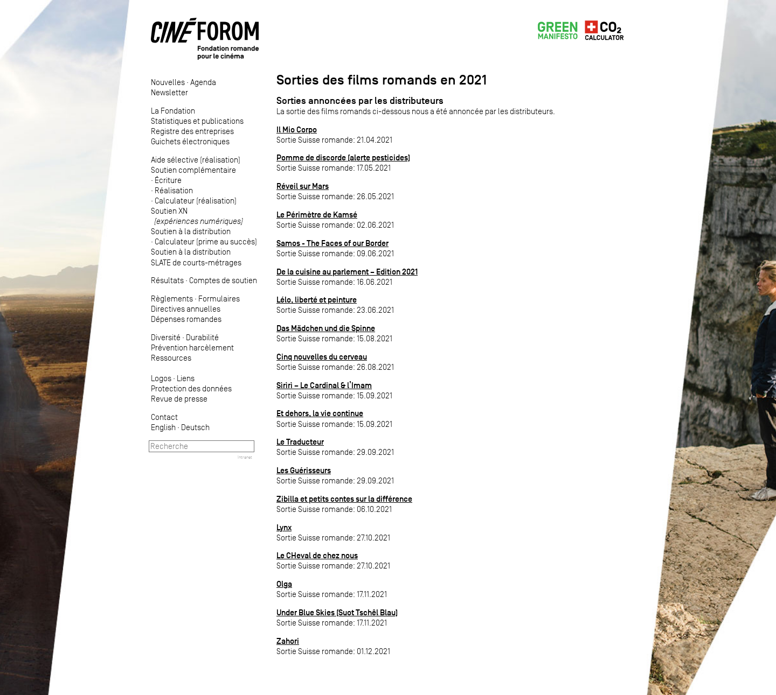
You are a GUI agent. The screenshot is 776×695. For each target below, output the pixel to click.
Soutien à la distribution (191, 231)
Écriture (168, 180)
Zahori (287, 641)
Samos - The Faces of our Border (332, 243)
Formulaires (219, 298)
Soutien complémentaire (193, 169)
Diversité (166, 337)
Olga (284, 584)
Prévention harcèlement (192, 347)
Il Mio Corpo (296, 129)
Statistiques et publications (197, 120)
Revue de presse (179, 398)
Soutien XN (197, 216)
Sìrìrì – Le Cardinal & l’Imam (324, 385)
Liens (186, 378)
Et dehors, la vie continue (319, 413)
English (163, 427)
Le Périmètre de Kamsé (316, 214)
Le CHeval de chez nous (317, 555)
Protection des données (191, 388)
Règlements (172, 298)
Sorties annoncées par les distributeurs (360, 101)
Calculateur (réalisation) (196, 200)
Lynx (284, 527)
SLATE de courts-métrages (196, 262)
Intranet (245, 457)
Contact (164, 417)
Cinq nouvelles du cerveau (321, 357)
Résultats (167, 280)
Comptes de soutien (223, 280)
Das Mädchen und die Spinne (325, 328)
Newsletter (169, 92)
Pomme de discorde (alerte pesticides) (343, 157)
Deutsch (195, 427)
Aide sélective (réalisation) (195, 159)
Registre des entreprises (192, 131)
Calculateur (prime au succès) (206, 241)
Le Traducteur (300, 442)
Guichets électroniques (190, 141)
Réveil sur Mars (302, 186)
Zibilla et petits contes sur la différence (344, 499)
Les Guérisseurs (303, 470)
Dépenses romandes (186, 319)
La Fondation (173, 110)
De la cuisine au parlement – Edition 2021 (347, 271)
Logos (161, 378)
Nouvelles (168, 82)
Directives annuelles (185, 308)
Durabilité (202, 337)
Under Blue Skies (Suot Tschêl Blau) (337, 612)
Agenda (203, 82)
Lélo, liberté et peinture (316, 299)
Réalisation (174, 190)
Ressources (171, 357)
